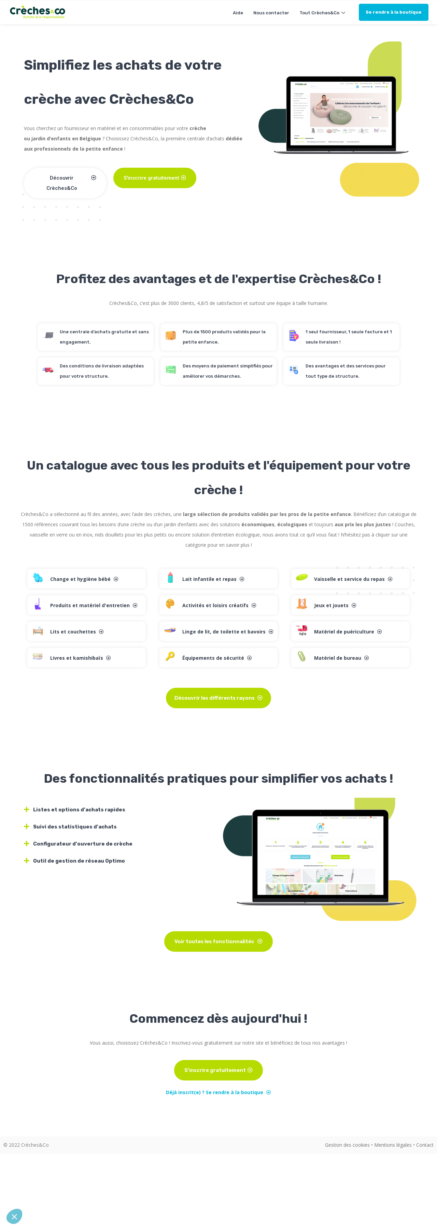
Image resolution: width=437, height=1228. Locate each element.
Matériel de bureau (341, 658)
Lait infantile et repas (213, 579)
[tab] (119, 809)
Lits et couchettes (77, 631)
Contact (425, 1145)
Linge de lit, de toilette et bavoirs (227, 631)
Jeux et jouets (335, 605)
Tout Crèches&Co (323, 12)
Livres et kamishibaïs (80, 658)
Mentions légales (393, 1145)
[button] (14, 1216)
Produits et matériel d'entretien (94, 605)
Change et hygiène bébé (84, 579)
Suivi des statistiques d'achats (75, 827)
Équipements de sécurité (217, 658)
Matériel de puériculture (348, 631)
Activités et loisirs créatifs (219, 605)
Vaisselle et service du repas (353, 579)
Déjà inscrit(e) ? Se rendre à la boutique (218, 1092)
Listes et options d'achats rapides (79, 810)
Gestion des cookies (347, 1145)
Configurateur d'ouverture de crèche (82, 844)
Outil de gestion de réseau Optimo (79, 861)
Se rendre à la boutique (394, 12)
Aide (238, 12)
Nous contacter (271, 12)
